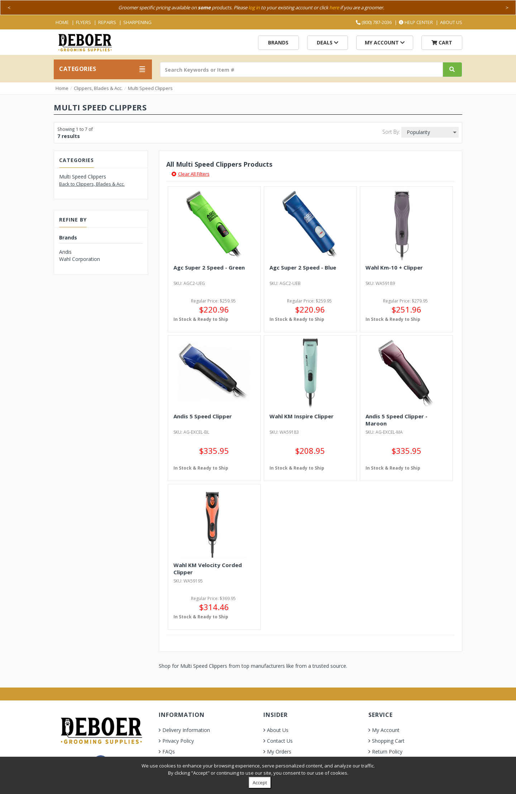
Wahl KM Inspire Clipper (301, 416)
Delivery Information (186, 730)
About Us (451, 22)
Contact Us (280, 740)
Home (62, 22)
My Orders (279, 751)
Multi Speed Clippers (150, 88)
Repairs (107, 22)
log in (254, 7)
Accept (260, 782)
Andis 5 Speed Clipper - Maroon (396, 420)
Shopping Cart (388, 740)
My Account (385, 42)
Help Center (416, 22)
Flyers (83, 22)
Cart (441, 42)
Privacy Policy (178, 740)
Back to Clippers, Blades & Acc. (92, 184)
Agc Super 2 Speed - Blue (302, 267)
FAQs (168, 751)
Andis (65, 251)
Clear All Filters (191, 174)
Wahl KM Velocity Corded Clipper (207, 568)
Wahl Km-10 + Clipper (394, 267)
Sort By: (391, 131)
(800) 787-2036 (374, 22)
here (334, 7)
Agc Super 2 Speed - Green (209, 267)
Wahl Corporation (79, 259)
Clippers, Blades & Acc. (98, 88)
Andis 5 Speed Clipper (202, 416)
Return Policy (387, 751)
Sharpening (137, 22)
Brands (278, 42)
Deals (327, 42)
